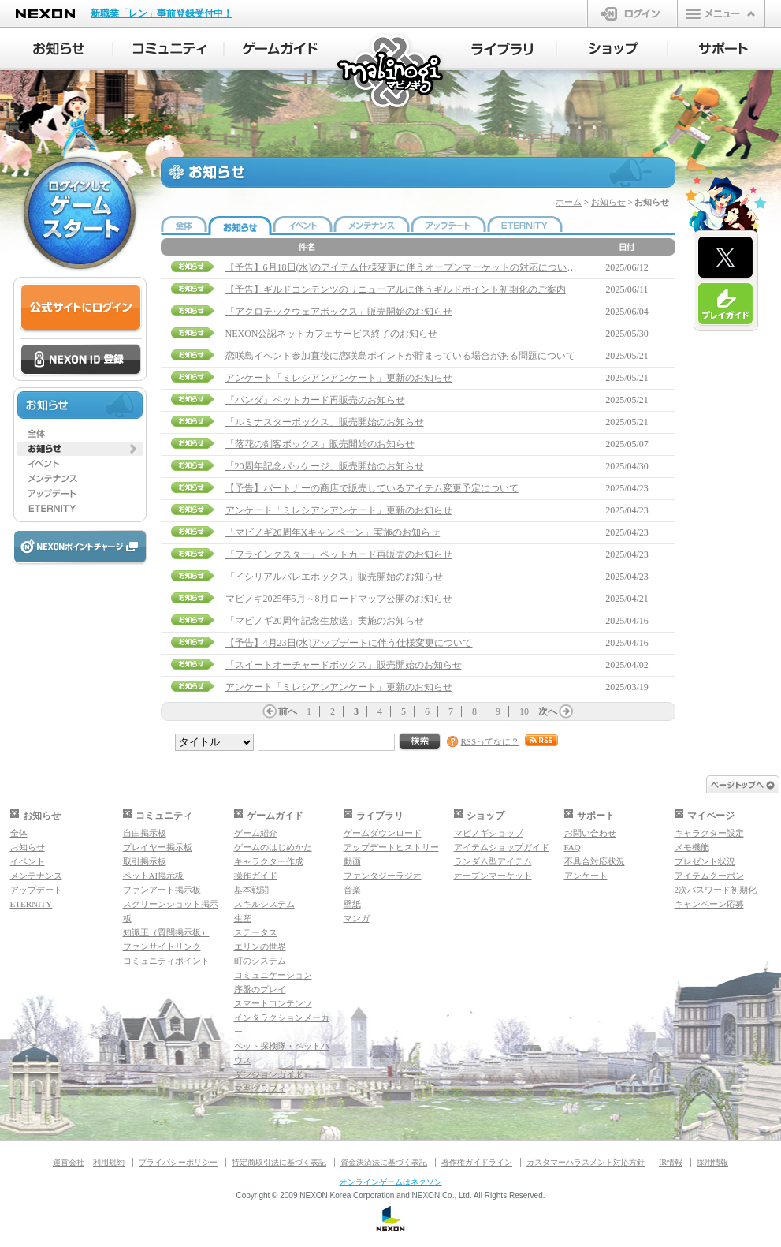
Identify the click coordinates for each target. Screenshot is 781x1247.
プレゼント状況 (705, 861)
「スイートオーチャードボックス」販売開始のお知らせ (343, 664)
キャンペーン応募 (709, 904)
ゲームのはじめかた (273, 847)
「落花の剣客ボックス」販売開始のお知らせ (320, 444)
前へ (287, 711)
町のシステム (260, 960)
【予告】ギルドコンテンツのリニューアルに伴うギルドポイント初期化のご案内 (395, 289)
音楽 (352, 889)
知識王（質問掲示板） (166, 932)
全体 (19, 833)
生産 (242, 918)
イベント (27, 861)
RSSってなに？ (490, 741)
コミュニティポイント (166, 960)
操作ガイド (255, 875)
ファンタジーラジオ (383, 875)
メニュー (721, 13)
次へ (547, 711)
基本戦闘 (251, 889)
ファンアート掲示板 (162, 889)
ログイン (632, 13)
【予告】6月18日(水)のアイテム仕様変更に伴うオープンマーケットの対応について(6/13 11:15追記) (433, 267)
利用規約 (109, 1162)
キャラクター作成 (268, 861)
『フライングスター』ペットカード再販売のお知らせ (338, 554)
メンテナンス (36, 875)
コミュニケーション (273, 975)
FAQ (572, 847)
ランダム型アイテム (493, 861)
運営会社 (68, 1162)
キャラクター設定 (709, 833)
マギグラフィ (260, 1088)
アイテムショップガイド (501, 847)
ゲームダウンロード (383, 833)
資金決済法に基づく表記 (383, 1162)
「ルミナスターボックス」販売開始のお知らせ (324, 421)
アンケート (586, 875)
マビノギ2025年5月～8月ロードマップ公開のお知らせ (338, 598)
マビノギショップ (488, 833)
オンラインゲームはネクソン (391, 1182)
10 (524, 711)
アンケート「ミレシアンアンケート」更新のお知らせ (338, 377)
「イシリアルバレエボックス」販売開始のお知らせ (334, 576)
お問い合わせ (590, 833)
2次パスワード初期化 (716, 889)
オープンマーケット (493, 875)
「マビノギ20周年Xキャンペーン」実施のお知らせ (333, 532)
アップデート (36, 889)
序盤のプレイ (260, 989)
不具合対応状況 (594, 861)
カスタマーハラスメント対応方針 (585, 1162)
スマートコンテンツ (273, 1003)
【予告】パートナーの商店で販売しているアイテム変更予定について (372, 488)
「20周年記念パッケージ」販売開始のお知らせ (324, 466)
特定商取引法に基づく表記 (279, 1162)
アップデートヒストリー (391, 847)
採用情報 (712, 1162)
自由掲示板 (144, 833)
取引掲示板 (144, 861)
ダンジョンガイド (268, 1074)
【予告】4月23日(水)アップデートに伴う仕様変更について (349, 642)
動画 (352, 861)
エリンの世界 (260, 946)
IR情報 (670, 1162)
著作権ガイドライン (476, 1162)
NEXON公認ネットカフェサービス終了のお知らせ (331, 333)
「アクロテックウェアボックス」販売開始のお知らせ (338, 311)
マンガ (357, 918)
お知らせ (608, 202)
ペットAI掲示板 (153, 875)
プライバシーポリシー (178, 1162)
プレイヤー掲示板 (157, 847)
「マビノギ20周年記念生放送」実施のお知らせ (324, 620)
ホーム (569, 202)
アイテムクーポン (709, 875)
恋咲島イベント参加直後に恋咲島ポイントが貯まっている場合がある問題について (400, 355)
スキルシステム (264, 904)
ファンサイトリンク (162, 946)
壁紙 (352, 904)
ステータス (255, 932)
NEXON (45, 14)
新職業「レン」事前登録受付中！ (161, 13)
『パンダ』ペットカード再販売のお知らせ (315, 399)
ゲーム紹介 (255, 833)
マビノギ (391, 72)
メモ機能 (692, 847)
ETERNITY (31, 904)
